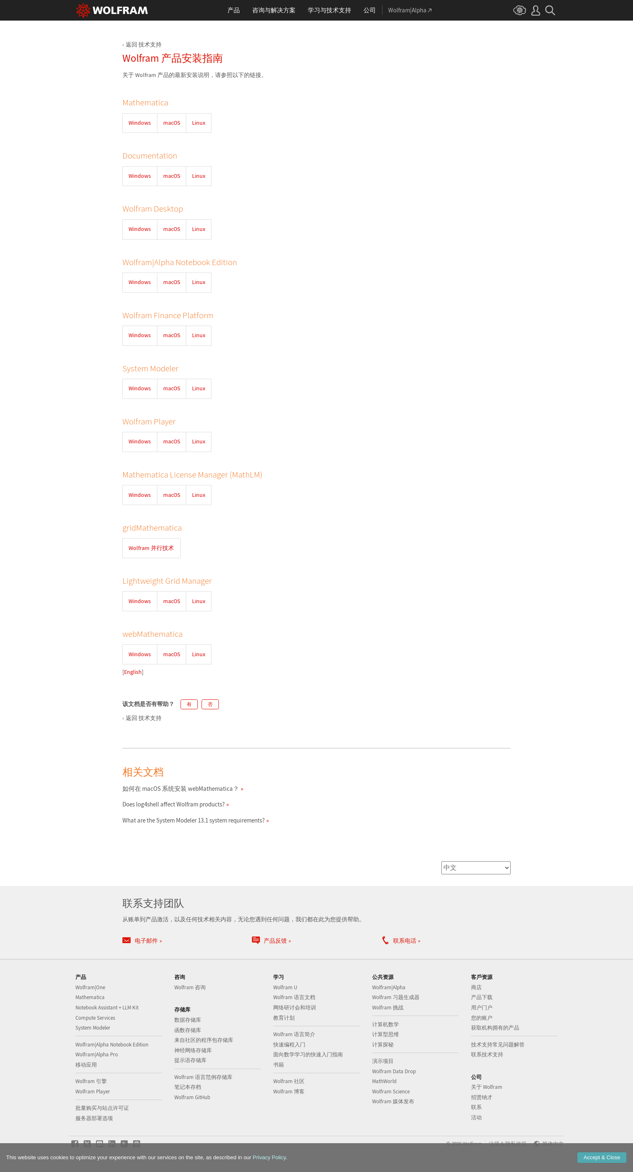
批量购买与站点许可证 (102, 1107)
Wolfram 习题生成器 (396, 997)
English (133, 672)
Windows (140, 122)
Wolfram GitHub (192, 1097)
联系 (476, 1107)
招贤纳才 (481, 1097)
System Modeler (92, 1027)
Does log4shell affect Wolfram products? (173, 804)
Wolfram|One (90, 987)
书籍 (278, 1064)
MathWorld (384, 1081)
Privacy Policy (269, 1157)
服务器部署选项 (94, 1118)
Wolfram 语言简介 (294, 1034)
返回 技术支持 (144, 44)
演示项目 (383, 1061)
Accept (602, 1157)
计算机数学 (385, 1024)
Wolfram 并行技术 (151, 548)
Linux (198, 122)
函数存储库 (187, 1030)
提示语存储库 (190, 1060)
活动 (476, 1117)
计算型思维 (385, 1034)
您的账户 (481, 1017)
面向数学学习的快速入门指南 (308, 1054)
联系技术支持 (487, 1054)
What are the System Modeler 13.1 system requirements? (193, 820)
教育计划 (284, 1017)
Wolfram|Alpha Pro (96, 1054)
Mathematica (90, 997)
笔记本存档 (187, 1086)
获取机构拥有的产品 (495, 1027)
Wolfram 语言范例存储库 (203, 1077)
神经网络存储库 (193, 1050)
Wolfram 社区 (289, 1081)
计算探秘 (383, 1044)
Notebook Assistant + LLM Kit (106, 1007)
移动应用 (86, 1064)
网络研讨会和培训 (294, 1007)
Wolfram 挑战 (387, 1007)
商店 (476, 987)
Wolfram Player (92, 1091)
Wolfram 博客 (289, 1091)
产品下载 (481, 997)
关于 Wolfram (486, 1086)
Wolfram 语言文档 (294, 997)
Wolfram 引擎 (91, 1081)
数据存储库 (187, 1019)
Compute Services (95, 1017)
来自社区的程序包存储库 (203, 1040)
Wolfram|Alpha (389, 987)
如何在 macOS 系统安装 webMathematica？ (180, 788)
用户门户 (481, 1007)
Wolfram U (285, 987)
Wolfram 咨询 (190, 987)
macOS (171, 122)
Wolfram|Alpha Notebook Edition (111, 1044)
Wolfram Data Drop (394, 1071)
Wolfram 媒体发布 (393, 1101)
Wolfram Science (391, 1091)
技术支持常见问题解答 (498, 1044)
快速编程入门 (289, 1044)
